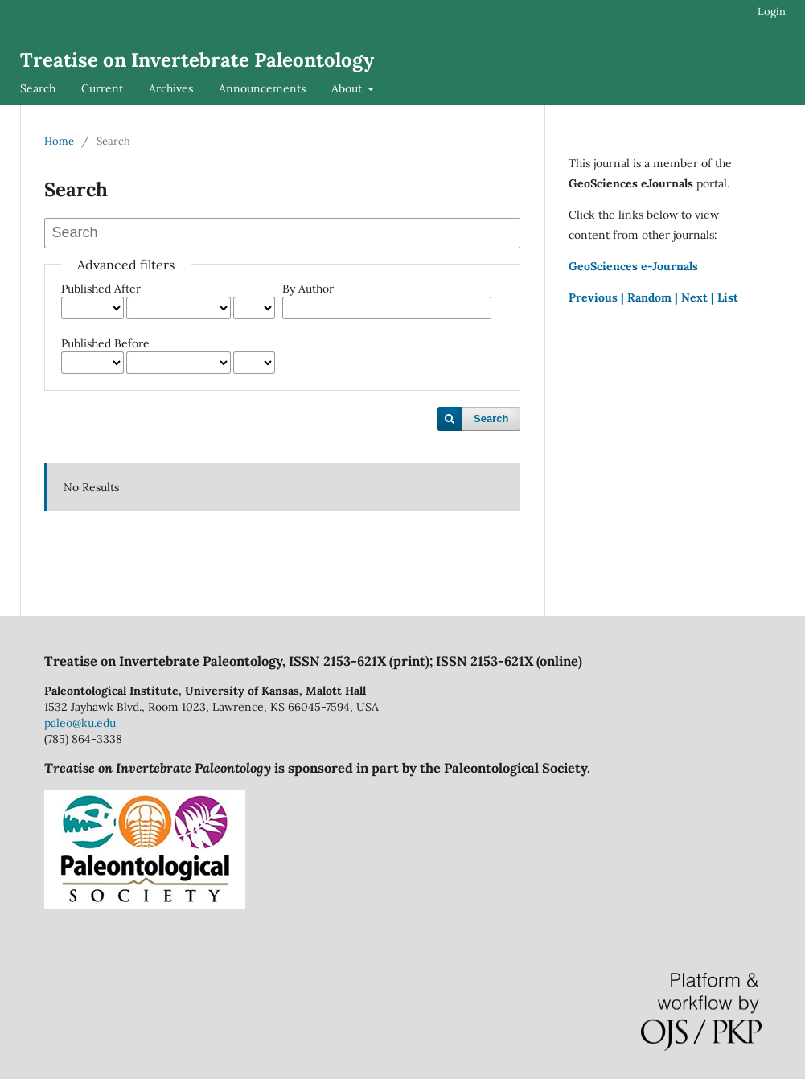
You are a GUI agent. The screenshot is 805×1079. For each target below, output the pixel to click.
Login (772, 11)
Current (102, 88)
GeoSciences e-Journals (633, 266)
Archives (171, 88)
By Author (308, 288)
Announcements (262, 88)
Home (59, 141)
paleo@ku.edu (80, 723)
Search (37, 88)
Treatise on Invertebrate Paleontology (197, 59)
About (348, 88)
